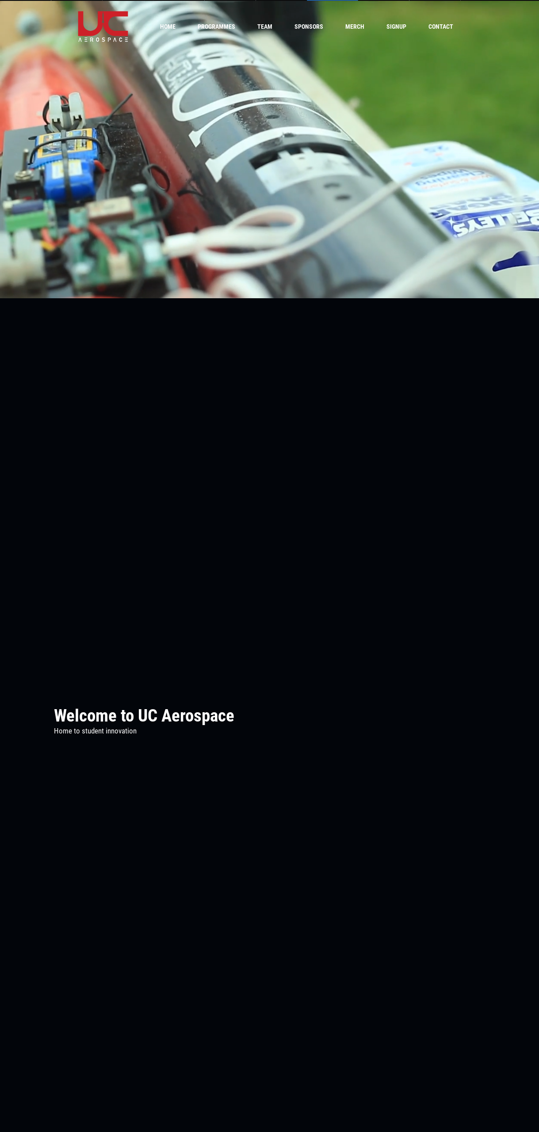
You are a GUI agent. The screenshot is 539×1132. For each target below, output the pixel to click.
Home (168, 26)
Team (264, 26)
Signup (396, 26)
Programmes (216, 26)
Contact (440, 26)
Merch (354, 26)
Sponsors (308, 26)
